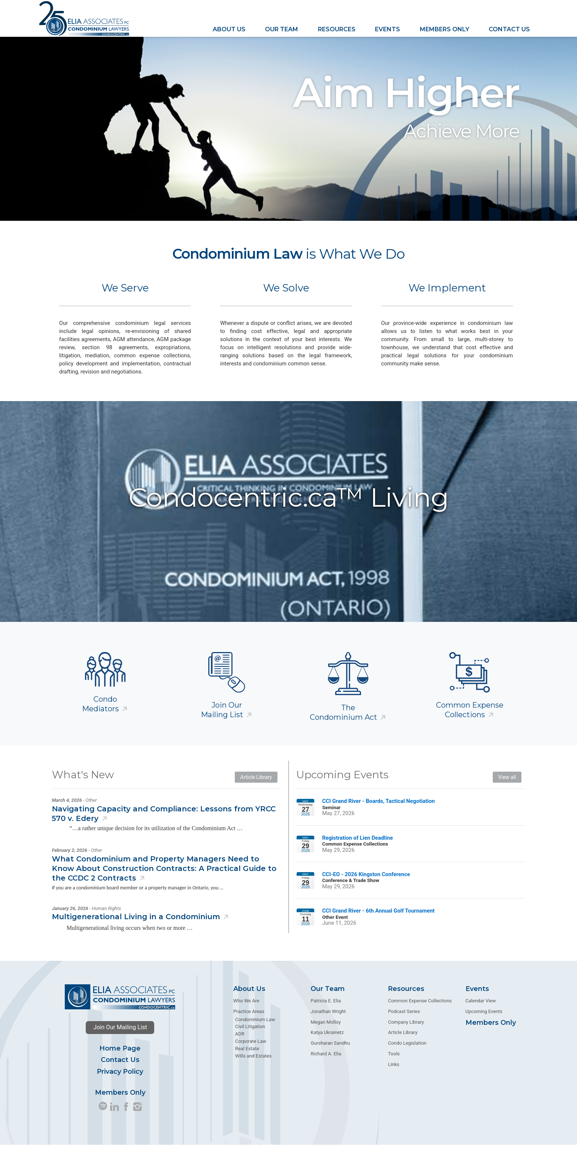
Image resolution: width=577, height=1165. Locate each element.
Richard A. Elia (326, 1074)
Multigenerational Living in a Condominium (136, 936)
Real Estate (247, 1069)
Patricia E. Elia (326, 1020)
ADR (239, 1054)
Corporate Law (250, 1061)
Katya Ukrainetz (327, 1052)
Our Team (281, 28)
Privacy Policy (120, 1091)
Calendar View (481, 1020)
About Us (229, 28)
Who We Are (246, 1020)
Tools (394, 1074)
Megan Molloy (326, 1042)
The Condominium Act (343, 732)
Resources (336, 28)
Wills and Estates (253, 1076)
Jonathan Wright (328, 1031)
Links (393, 1084)
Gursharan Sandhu (330, 1063)
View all (507, 797)
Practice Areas (248, 1031)
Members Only (444, 28)
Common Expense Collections (469, 729)
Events (387, 28)
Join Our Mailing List (120, 1047)
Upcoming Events (484, 1031)
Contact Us (509, 28)
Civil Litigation (250, 1046)
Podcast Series (404, 1031)
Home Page (120, 1069)
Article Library (256, 797)
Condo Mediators (100, 724)
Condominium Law (255, 1039)
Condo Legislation (407, 1063)
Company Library (406, 1042)
